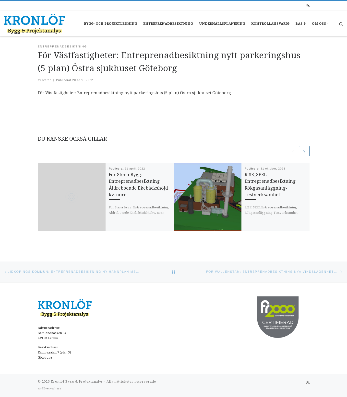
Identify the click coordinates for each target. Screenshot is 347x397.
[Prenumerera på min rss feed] (308, 6)
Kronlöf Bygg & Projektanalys (77, 381)
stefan (46, 79)
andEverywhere (49, 388)
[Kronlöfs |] (34, 23)
